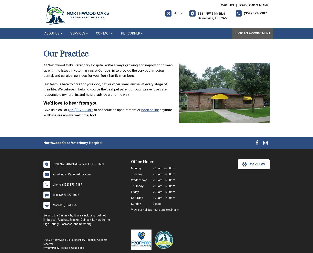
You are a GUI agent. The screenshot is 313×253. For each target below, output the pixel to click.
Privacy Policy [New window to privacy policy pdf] (51, 247)
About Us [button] (53, 33)
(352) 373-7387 (80, 110)
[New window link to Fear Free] (142, 240)
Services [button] (79, 33)
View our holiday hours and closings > (155, 209)
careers (253, 164)
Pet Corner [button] (132, 33)
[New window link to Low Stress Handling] (165, 240)
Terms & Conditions (72, 247)
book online (150, 110)
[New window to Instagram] (265, 143)
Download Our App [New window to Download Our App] (253, 5)
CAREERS (227, 5)
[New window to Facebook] (257, 143)
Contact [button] (104, 33)
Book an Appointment (252, 33)
